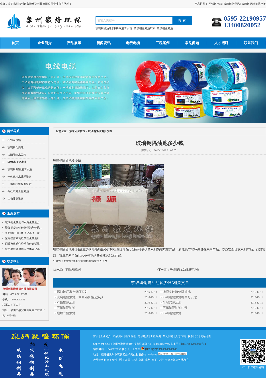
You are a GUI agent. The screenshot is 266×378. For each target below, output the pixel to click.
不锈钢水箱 (215, 3)
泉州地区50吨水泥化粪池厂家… (23, 233)
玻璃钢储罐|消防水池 (254, 3)
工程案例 (162, 43)
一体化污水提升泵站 (19, 184)
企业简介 (44, 43)
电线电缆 (133, 43)
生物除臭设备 (15, 198)
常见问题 (192, 43)
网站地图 (205, 336)
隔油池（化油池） (18, 162)
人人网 (103, 260)
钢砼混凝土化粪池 (18, 191)
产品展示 (74, 43)
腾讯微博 (94, 260)
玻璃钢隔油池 (103, 28)
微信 (86, 260)
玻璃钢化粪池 (232, 3)
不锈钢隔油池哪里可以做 (184, 269)
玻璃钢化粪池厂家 (144, 28)
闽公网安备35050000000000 (159, 349)
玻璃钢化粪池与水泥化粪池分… (23, 222)
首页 (15, 43)
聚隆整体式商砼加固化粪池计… (23, 238)
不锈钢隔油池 (73, 269)
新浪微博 (69, 260)
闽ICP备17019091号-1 (193, 343)
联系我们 (251, 43)
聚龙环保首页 (77, 131)
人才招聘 (221, 43)
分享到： (58, 260)
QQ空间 (78, 260)
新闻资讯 (103, 43)
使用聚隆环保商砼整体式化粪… (23, 249)
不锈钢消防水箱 (122, 28)
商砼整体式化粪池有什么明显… (23, 243)
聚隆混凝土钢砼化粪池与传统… (23, 227)
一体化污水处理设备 (19, 176)
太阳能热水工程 (17, 154)
